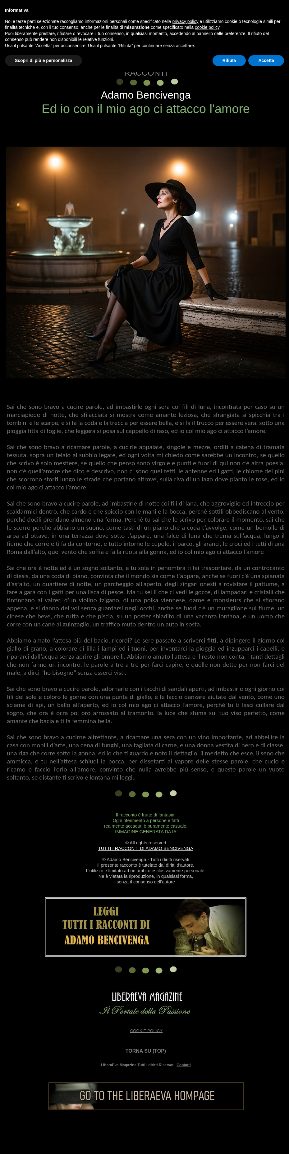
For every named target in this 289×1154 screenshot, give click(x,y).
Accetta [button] (266, 60)
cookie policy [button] (207, 27)
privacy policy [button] (185, 21)
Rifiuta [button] (229, 60)
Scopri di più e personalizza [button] (43, 60)
